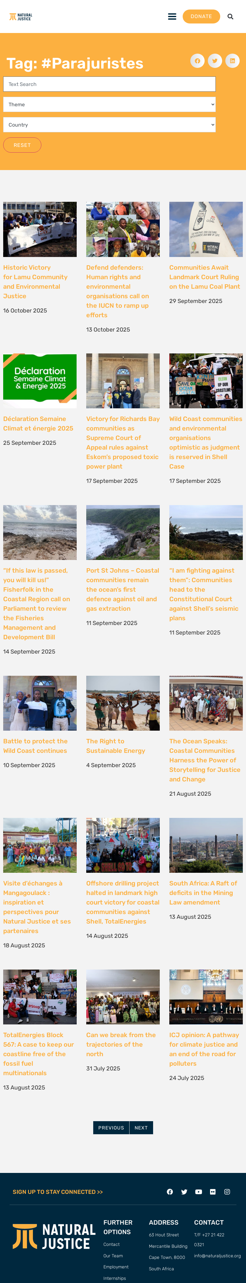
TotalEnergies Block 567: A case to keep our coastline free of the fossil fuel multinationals (38, 1054)
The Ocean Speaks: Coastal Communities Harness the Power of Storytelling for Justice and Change (205, 760)
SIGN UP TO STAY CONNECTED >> (58, 1191)
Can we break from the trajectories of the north (121, 1044)
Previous (111, 1128)
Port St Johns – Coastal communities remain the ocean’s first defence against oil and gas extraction (122, 589)
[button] (230, 16)
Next (141, 1128)
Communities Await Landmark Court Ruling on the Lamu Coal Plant (205, 277)
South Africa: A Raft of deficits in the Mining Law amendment (203, 892)
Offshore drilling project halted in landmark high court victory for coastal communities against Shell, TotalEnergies (122, 902)
